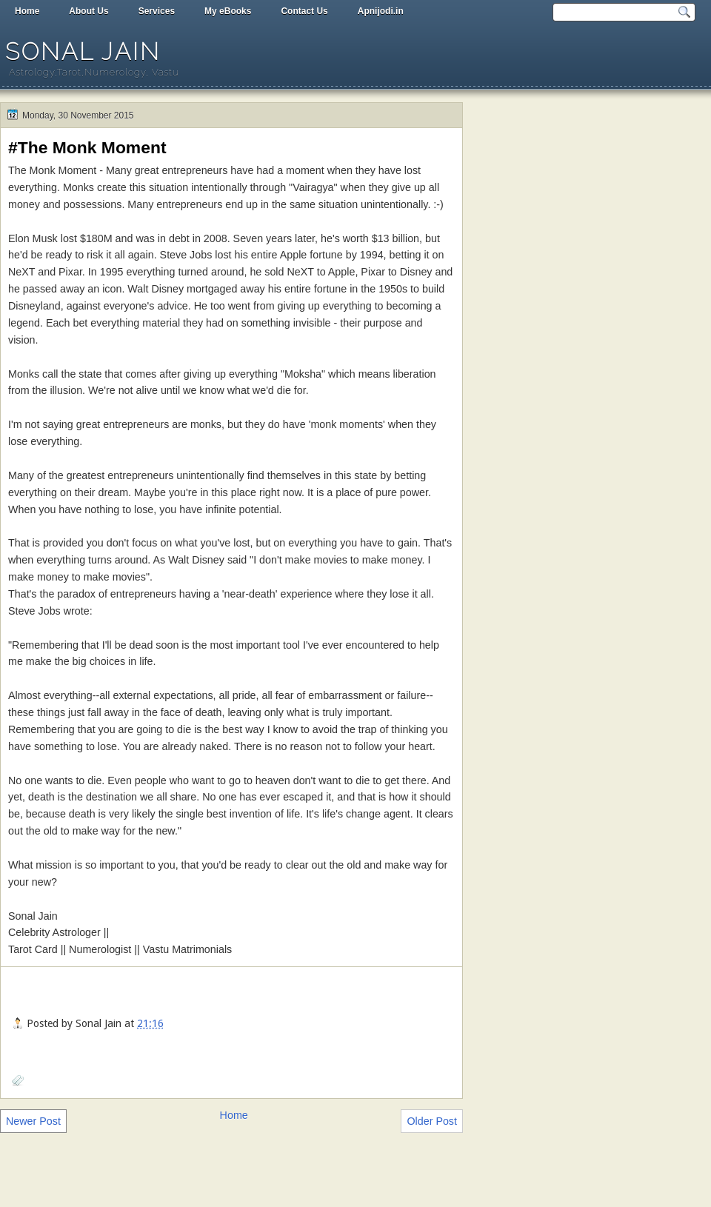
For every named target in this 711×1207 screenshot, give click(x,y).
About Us (88, 11)
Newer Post (33, 1121)
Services (156, 11)
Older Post (432, 1121)
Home (27, 11)
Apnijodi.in (381, 11)
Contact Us (304, 11)
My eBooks (227, 11)
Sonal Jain (83, 51)
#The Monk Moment (87, 147)
